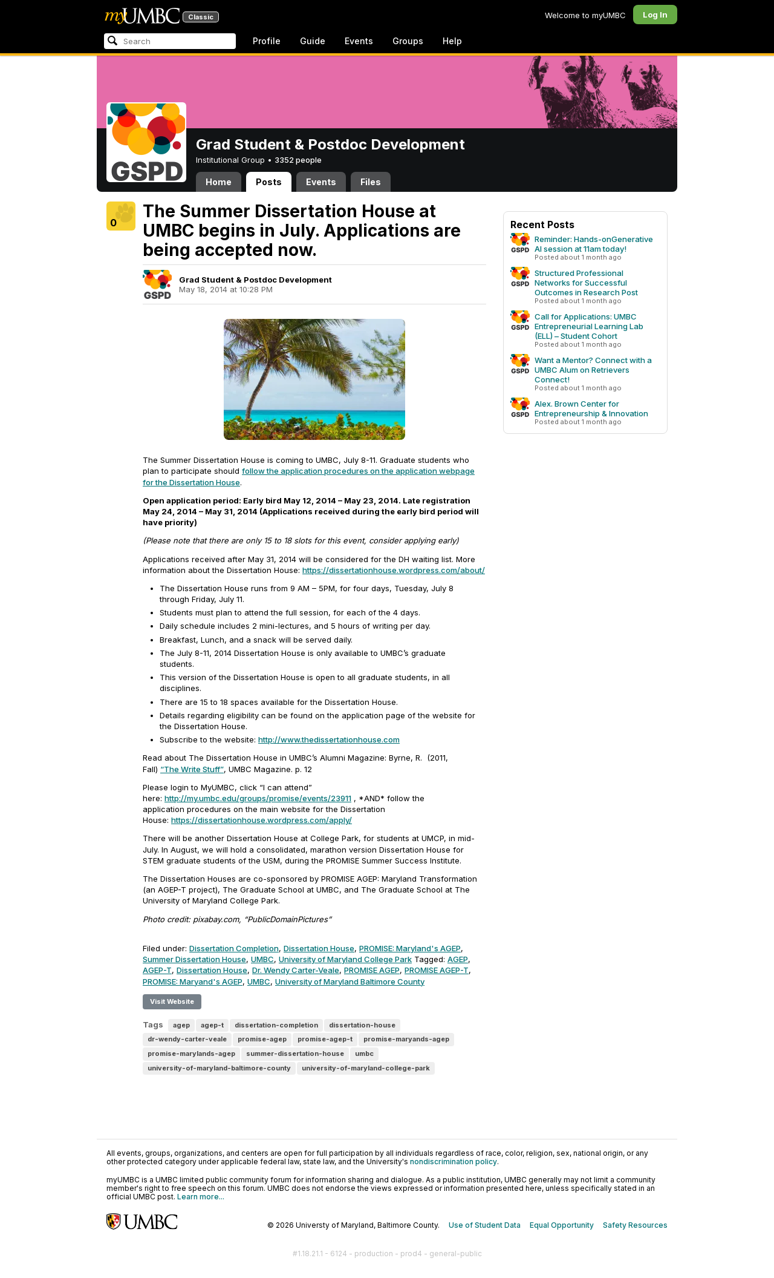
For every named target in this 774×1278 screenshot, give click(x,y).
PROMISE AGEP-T (437, 970)
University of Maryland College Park (345, 959)
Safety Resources (635, 1225)
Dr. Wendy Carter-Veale (295, 970)
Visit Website (172, 1001)
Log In (655, 14)
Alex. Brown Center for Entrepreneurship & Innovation (591, 408)
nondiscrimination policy (453, 1161)
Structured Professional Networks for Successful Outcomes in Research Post (586, 282)
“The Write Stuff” (192, 769)
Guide (312, 41)
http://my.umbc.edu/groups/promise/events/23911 (257, 798)
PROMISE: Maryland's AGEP (410, 948)
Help (452, 41)
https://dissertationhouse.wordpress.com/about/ (393, 570)
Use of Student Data (485, 1225)
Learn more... (200, 1196)
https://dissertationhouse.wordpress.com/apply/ (261, 820)
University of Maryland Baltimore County (349, 981)
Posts (269, 182)
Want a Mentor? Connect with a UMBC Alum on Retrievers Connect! (593, 369)
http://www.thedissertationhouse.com (329, 739)
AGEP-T (157, 970)
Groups (407, 41)
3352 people (298, 160)
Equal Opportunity (562, 1225)
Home (219, 182)
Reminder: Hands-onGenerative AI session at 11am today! (594, 244)
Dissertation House (319, 948)
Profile (267, 41)
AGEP (457, 959)
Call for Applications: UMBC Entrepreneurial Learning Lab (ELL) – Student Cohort (589, 326)
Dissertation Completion (234, 948)
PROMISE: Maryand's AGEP (192, 981)
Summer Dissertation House (194, 959)
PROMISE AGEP (372, 970)
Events (359, 41)
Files (370, 182)
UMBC (262, 959)
